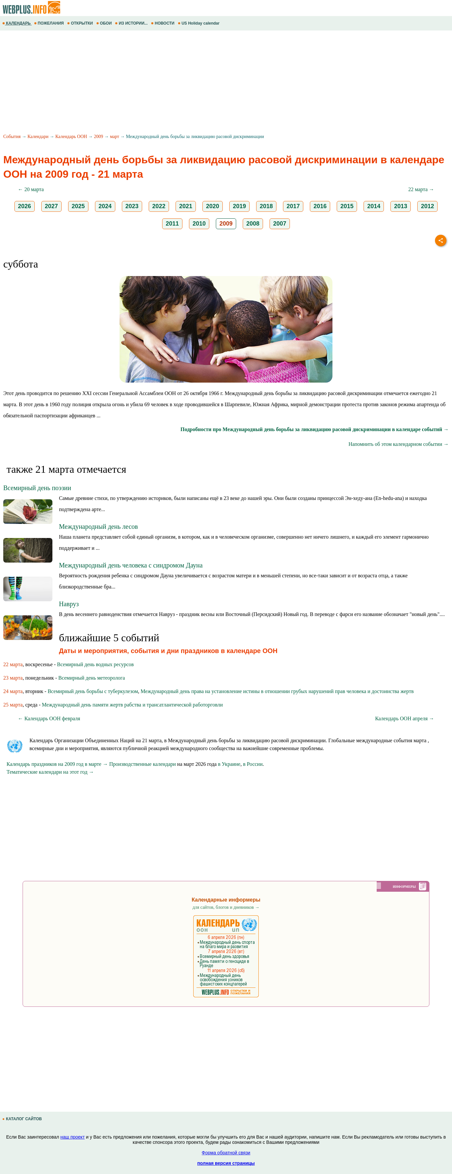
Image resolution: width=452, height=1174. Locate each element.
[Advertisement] (196, 83)
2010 (199, 223)
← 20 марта (31, 189)
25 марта (13, 704)
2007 (279, 223)
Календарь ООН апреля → (404, 718)
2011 (172, 223)
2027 (51, 206)
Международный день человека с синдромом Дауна (131, 565)
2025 (78, 206)
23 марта (13, 678)
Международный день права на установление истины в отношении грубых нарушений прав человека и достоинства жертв (277, 691)
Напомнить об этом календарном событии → (398, 444)
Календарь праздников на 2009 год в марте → (57, 764)
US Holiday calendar (199, 23)
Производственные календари (142, 764)
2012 (427, 206)
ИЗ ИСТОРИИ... (132, 23)
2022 (158, 206)
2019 (239, 206)
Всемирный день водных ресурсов (95, 664)
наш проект (72, 1137)
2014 (373, 206)
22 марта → (421, 189)
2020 (212, 206)
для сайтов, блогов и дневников (226, 907)
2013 (400, 206)
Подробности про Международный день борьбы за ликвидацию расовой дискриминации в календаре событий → (314, 429)
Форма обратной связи (226, 1152)
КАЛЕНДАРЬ (17, 23)
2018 (266, 206)
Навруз (69, 603)
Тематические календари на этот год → (50, 772)
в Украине (229, 764)
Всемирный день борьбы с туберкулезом (92, 691)
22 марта (13, 664)
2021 (185, 206)
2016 (320, 206)
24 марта (13, 691)
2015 (346, 206)
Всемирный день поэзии (37, 487)
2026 (24, 206)
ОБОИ (104, 23)
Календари (38, 136)
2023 (132, 206)
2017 (293, 206)
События (12, 136)
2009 (98, 136)
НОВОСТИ (163, 23)
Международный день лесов (98, 526)
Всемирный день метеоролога (91, 678)
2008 (252, 223)
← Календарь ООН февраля (49, 718)
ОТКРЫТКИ (80, 23)
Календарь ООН (71, 136)
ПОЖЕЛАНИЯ (49, 23)
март (114, 136)
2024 (105, 206)
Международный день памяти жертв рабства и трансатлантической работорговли (132, 704)
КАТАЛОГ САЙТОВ (22, 1119)
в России (253, 764)
